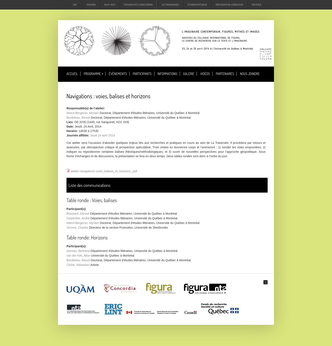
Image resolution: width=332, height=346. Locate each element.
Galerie (188, 74)
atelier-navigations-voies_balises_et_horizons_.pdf (104, 171)
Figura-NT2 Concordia (138, 5)
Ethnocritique (197, 5)
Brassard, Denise (77, 213)
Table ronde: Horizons (87, 237)
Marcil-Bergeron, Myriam (82, 113)
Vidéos (205, 74)
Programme (92, 74)
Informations (167, 74)
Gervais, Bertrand (78, 251)
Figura (91, 5)
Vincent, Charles (77, 227)
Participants (142, 74)
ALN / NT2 (109, 5)
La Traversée (170, 5)
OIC (75, 5)
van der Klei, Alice (78, 255)
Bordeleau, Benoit (78, 117)
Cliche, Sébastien (78, 265)
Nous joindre (250, 74)
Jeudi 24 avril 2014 (102, 135)
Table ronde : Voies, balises (91, 200)
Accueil (72, 74)
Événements (118, 74)
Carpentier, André (78, 218)
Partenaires (225, 74)
